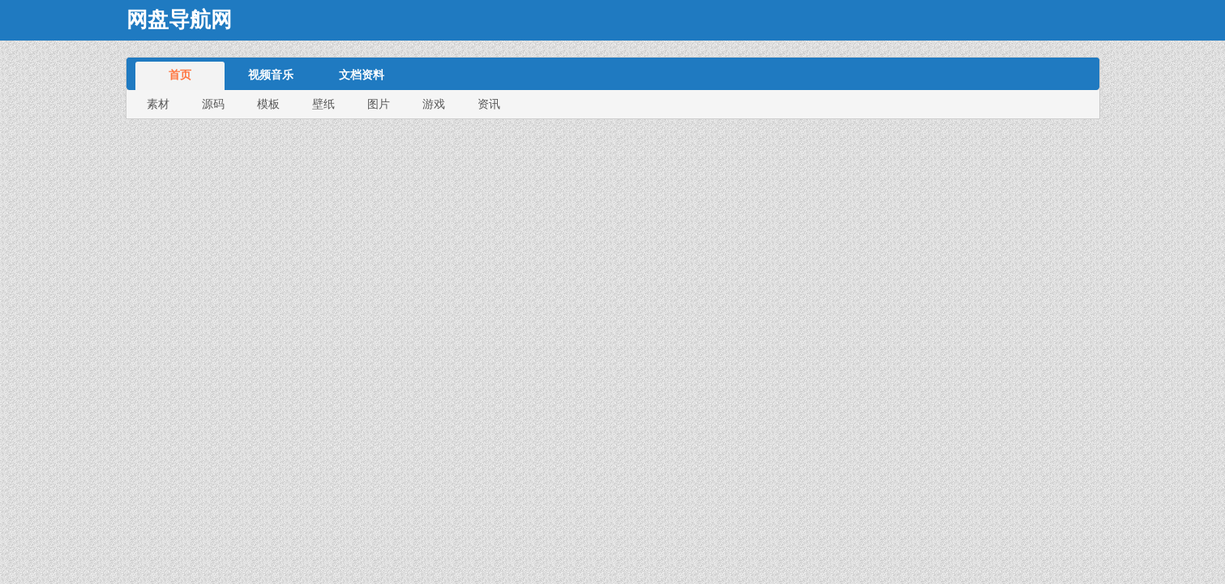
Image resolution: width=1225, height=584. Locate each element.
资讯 (489, 103)
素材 (158, 103)
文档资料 (361, 74)
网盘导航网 (179, 20)
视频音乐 (270, 74)
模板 (268, 103)
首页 (180, 74)
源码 (213, 103)
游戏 (433, 103)
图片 (378, 103)
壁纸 (323, 103)
